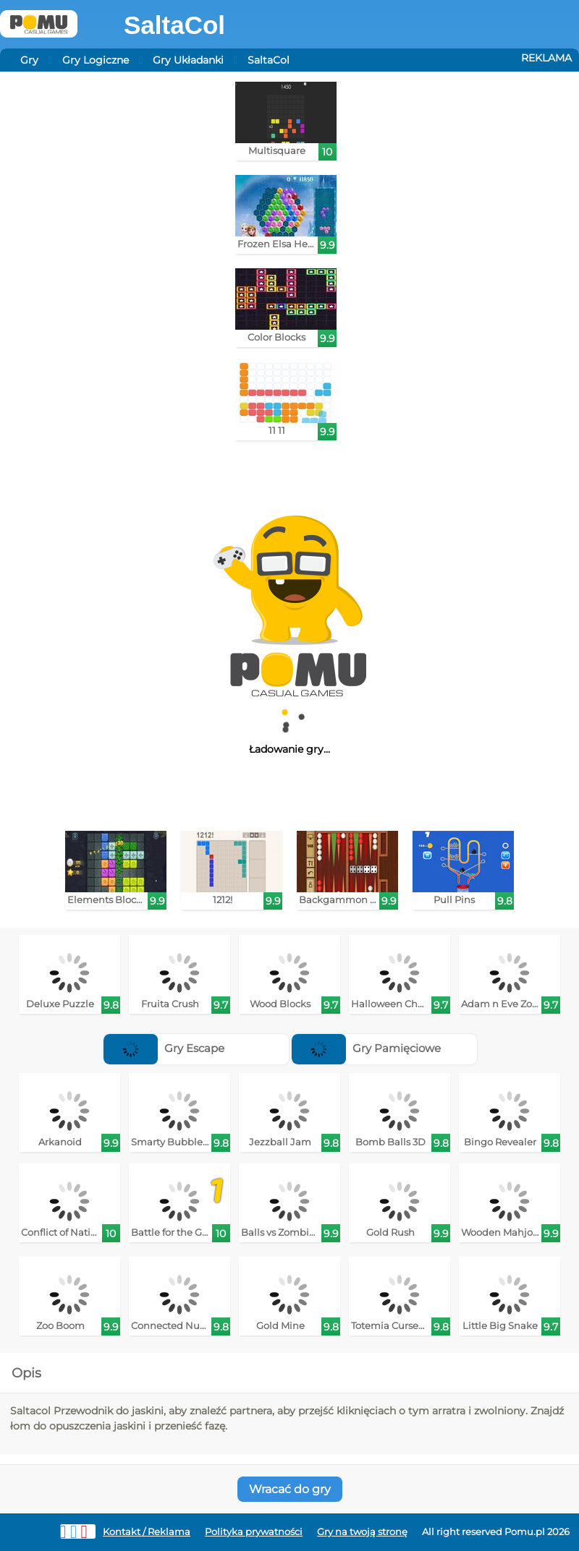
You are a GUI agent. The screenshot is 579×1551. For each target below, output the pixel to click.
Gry (29, 60)
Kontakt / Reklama (146, 1531)
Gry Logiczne (95, 60)
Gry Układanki (188, 60)
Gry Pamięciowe (366, 1048)
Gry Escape (163, 1048)
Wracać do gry (290, 1489)
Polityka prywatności (254, 1531)
